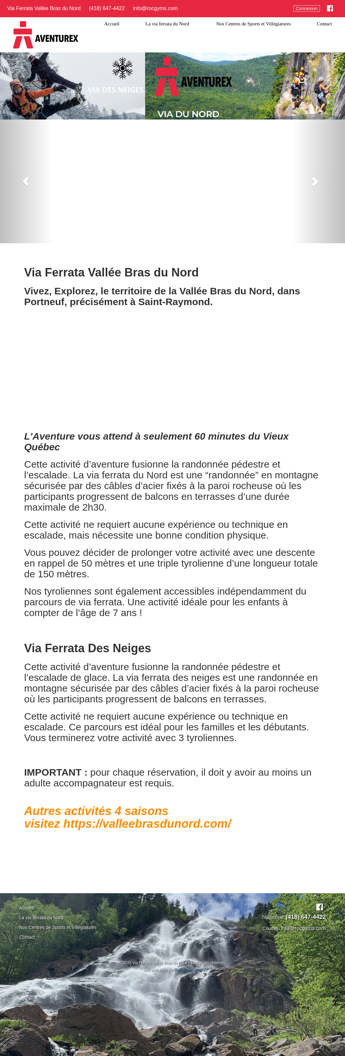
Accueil (112, 23)
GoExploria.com (188, 970)
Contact (324, 23)
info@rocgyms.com (155, 8)
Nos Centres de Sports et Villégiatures (253, 23)
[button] (26, 181)
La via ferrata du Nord (167, 23)
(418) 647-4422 (107, 8)
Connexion (307, 8)
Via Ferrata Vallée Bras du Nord (44, 8)
